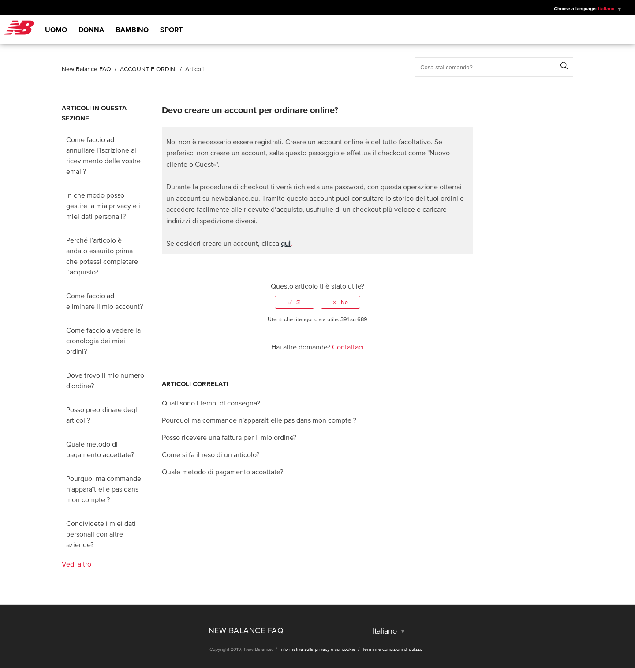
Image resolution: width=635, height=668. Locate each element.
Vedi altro (76, 564)
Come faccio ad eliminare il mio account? (104, 301)
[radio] (294, 302)
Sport (171, 30)
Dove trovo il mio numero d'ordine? (105, 380)
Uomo (56, 30)
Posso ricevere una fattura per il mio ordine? (229, 437)
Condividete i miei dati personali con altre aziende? (101, 533)
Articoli (194, 69)
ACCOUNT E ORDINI (148, 69)
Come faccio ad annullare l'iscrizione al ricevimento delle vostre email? (103, 155)
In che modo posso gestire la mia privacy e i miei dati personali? (103, 205)
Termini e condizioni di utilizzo (392, 649)
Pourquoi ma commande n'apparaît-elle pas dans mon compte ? (103, 488)
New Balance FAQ (86, 69)
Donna (91, 30)
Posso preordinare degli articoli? (102, 414)
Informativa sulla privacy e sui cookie (318, 649)
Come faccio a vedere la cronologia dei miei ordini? (103, 340)
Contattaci (348, 347)
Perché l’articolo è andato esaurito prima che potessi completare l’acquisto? (102, 256)
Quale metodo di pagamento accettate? (100, 449)
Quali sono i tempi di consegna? (211, 403)
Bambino (132, 30)
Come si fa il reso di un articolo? (210, 454)
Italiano (607, 8)
